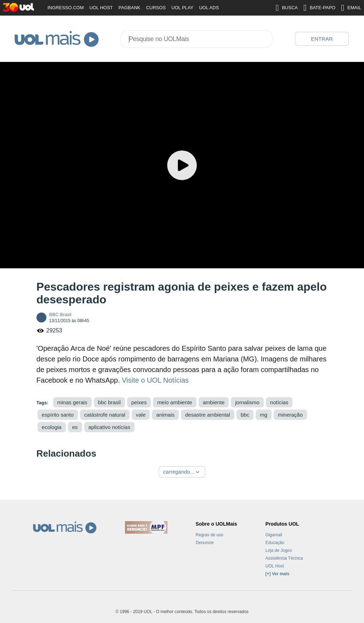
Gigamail (274, 534)
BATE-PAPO (319, 8)
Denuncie (205, 542)
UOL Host (275, 566)
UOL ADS (209, 7)
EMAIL (351, 8)
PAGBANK (130, 7)
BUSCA (286, 8)
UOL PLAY (182, 7)
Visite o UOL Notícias (155, 380)
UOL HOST (101, 7)
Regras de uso (209, 534)
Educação (275, 542)
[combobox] (196, 39)
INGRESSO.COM (65, 7)
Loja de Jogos (279, 550)
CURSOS (156, 7)
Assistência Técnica (284, 558)
